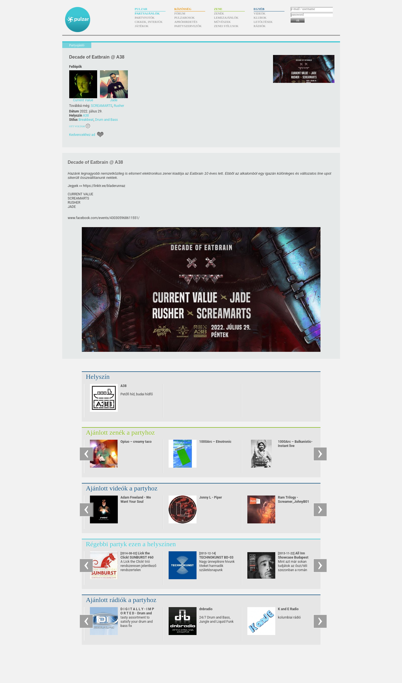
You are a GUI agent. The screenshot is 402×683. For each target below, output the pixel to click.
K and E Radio (288, 609)
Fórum (179, 13)
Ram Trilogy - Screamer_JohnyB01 (293, 500)
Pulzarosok (184, 17)
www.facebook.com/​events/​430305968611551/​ (104, 218)
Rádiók (260, 26)
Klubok (260, 17)
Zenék (219, 13)
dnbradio (206, 609)
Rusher (119, 106)
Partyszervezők (188, 26)
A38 (86, 115)
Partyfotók (145, 17)
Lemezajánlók (226, 17)
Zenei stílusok (226, 26)
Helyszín (98, 376)
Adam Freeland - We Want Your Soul (136, 500)
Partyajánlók (147, 13)
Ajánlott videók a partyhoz (122, 488)
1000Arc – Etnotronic (215, 442)
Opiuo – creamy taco (136, 442)
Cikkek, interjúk (149, 21)
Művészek (222, 21)
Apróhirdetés (186, 21)
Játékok (142, 26)
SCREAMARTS (102, 106)
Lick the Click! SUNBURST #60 (137, 557)
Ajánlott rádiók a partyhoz (121, 599)
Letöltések (263, 21)
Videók (259, 13)
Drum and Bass (106, 120)
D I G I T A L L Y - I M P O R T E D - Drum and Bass (137, 613)
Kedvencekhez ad (82, 135)
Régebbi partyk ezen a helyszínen (131, 544)
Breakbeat (86, 120)
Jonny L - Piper (210, 497)
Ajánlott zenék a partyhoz (120, 432)
